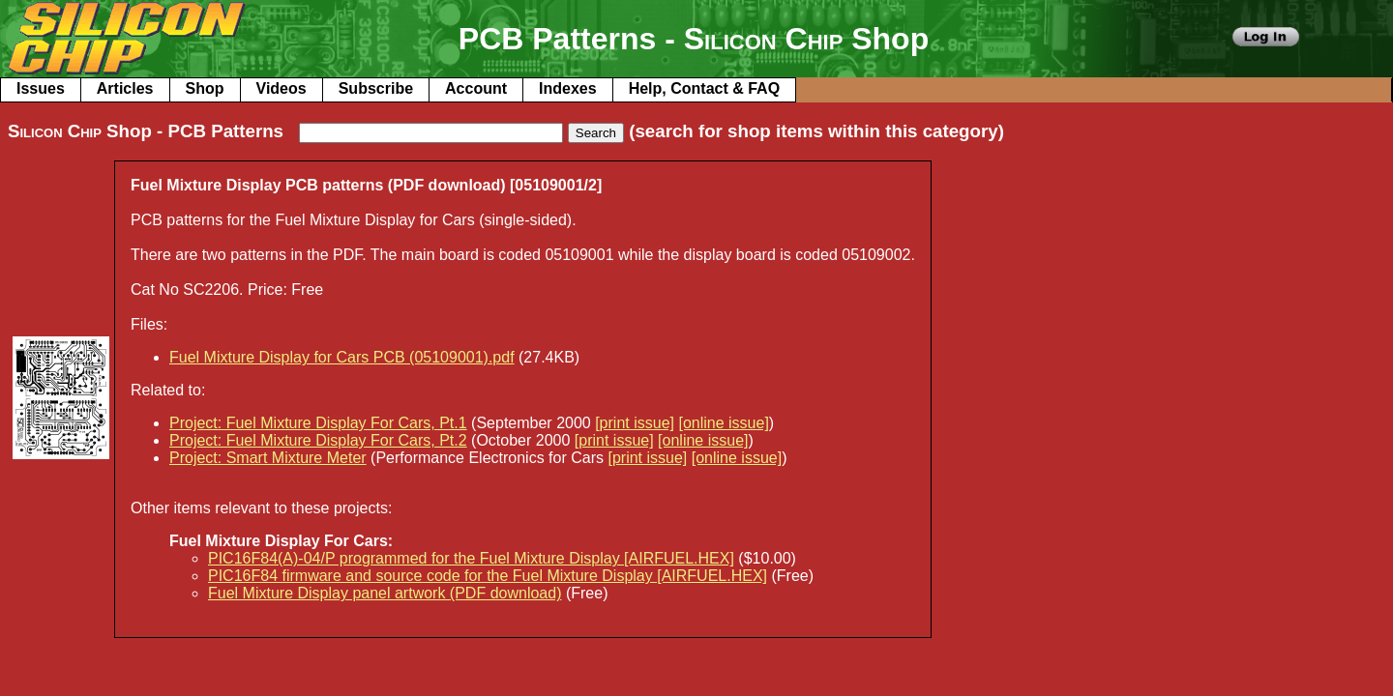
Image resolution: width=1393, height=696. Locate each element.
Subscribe (376, 88)
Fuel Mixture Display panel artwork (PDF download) (384, 593)
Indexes (568, 88)
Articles (125, 88)
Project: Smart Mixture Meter (268, 458)
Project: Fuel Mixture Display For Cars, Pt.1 (318, 423)
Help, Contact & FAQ (704, 88)
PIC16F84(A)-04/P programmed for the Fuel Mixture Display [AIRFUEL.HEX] (471, 558)
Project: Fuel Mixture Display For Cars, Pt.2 (318, 440)
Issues (40, 88)
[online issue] (723, 423)
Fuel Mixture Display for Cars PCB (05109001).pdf (342, 357)
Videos (281, 88)
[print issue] (634, 423)
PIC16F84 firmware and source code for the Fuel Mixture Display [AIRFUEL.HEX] (487, 575)
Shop (205, 88)
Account (476, 88)
